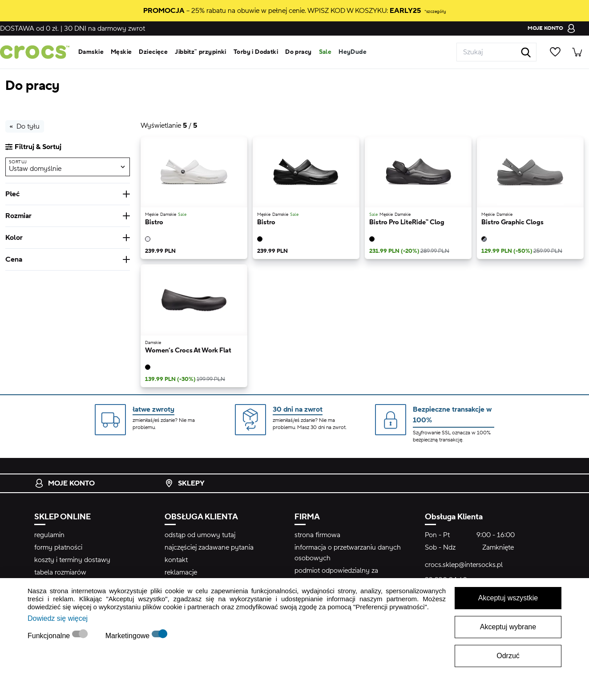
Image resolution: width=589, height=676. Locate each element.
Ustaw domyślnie (35, 168)
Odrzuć (508, 656)
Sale (325, 52)
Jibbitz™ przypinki (200, 52)
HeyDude (353, 52)
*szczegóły (435, 11)
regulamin (49, 534)
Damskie (91, 52)
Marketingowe (128, 636)
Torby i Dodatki (256, 52)
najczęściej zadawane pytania (209, 547)
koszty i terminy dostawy (72, 559)
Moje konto (65, 483)
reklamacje (181, 572)
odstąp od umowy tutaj (200, 534)
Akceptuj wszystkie (508, 598)
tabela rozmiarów (60, 572)
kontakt (176, 559)
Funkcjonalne (50, 636)
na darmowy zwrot (104, 28)
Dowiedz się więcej (58, 618)
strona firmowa (317, 534)
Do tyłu (25, 126)
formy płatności (58, 547)
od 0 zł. (29, 28)
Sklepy (185, 483)
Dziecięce (153, 52)
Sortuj (18, 162)
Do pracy (298, 52)
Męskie (121, 52)
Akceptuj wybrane (508, 627)
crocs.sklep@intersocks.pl (464, 564)
